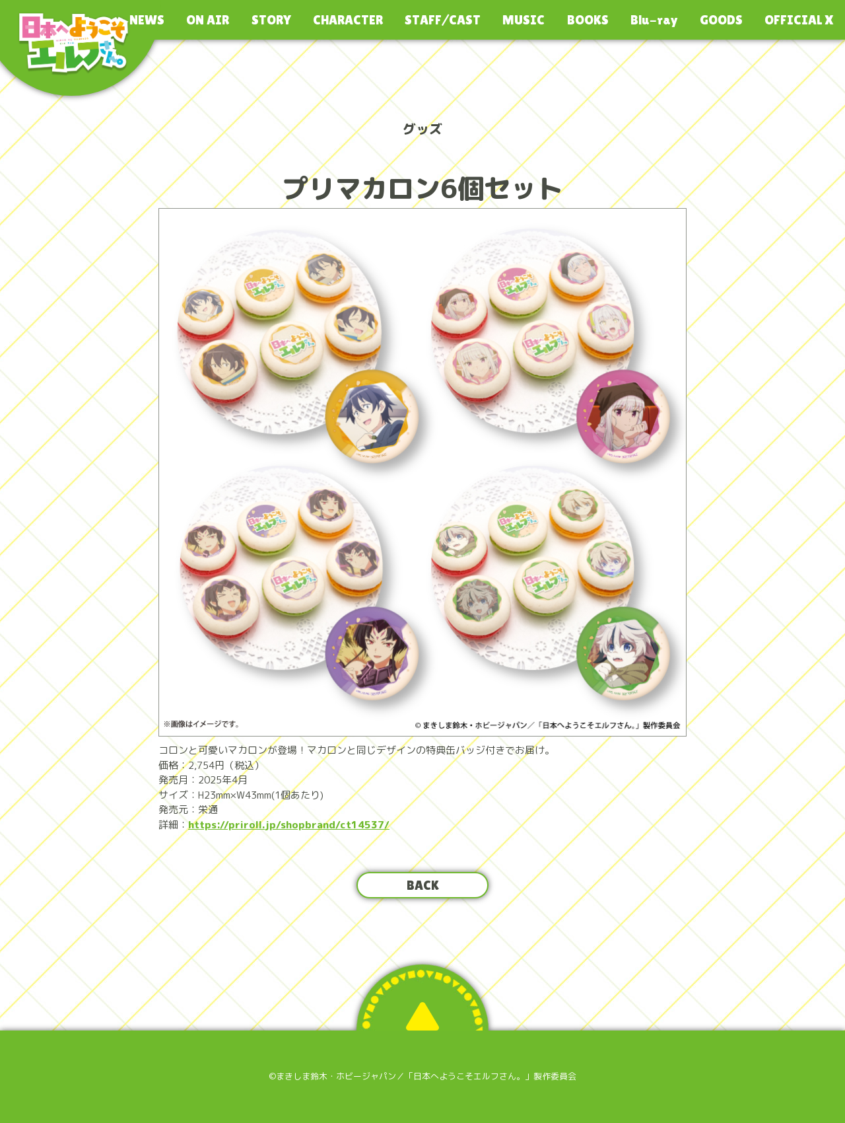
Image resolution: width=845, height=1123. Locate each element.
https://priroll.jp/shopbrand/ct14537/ (288, 825)
